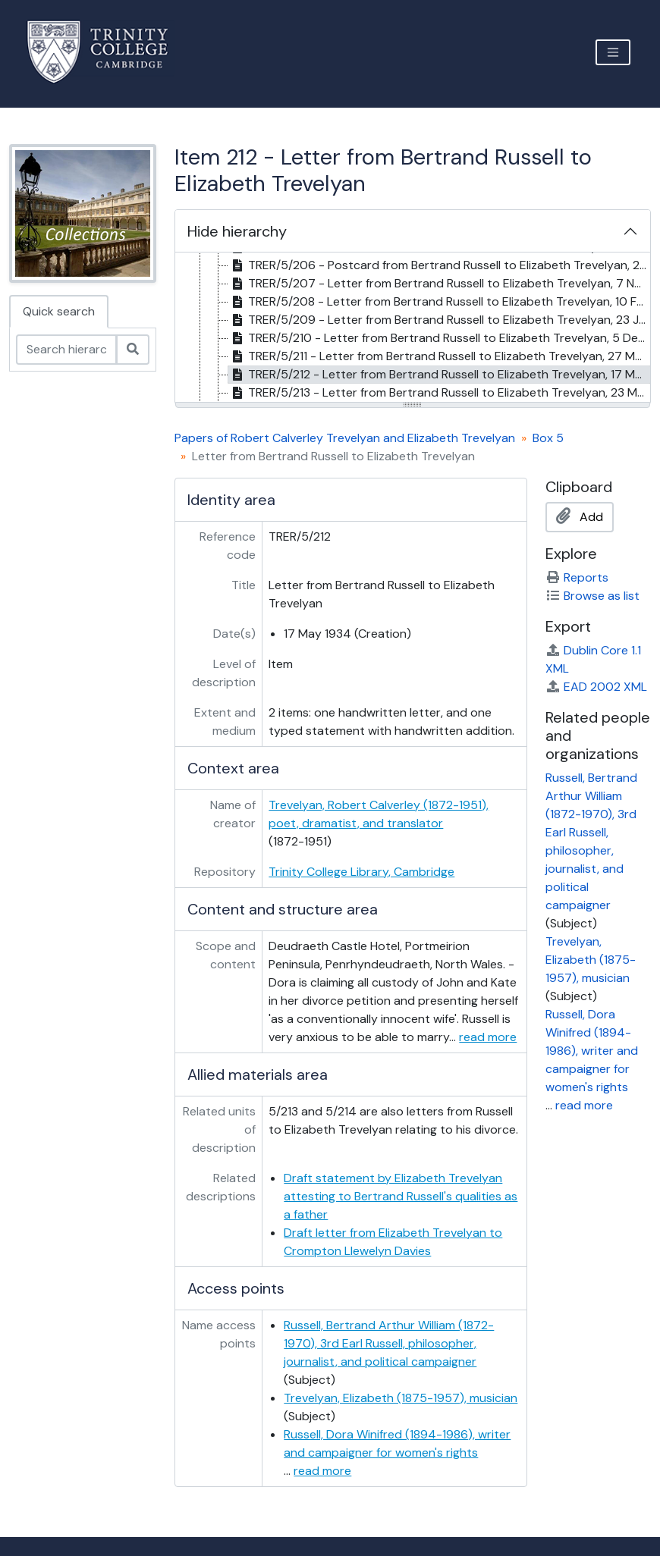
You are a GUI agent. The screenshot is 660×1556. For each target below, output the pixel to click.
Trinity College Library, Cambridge (361, 872)
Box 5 (548, 438)
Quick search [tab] (59, 311)
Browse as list (592, 596)
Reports (576, 577)
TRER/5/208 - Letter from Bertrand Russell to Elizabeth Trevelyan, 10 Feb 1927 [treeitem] (439, 302)
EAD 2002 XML (596, 687)
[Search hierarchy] (66, 349)
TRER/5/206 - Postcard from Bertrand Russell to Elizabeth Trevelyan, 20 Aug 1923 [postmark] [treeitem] (439, 265)
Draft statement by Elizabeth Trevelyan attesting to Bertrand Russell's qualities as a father (400, 1196)
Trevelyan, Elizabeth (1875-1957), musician (400, 1398)
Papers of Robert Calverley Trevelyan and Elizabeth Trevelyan (344, 438)
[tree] (413, 328)
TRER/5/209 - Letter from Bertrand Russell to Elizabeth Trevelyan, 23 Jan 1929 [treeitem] (439, 320)
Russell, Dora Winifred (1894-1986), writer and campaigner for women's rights (591, 1050)
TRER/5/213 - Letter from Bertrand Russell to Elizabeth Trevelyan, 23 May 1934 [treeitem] (439, 393)
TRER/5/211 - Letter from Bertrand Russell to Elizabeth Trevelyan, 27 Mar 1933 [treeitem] (439, 356)
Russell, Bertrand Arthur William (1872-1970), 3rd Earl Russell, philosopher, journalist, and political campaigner (389, 1343)
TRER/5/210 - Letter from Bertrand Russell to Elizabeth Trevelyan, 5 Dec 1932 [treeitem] (439, 338)
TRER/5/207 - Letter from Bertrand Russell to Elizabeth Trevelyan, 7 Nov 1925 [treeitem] (439, 283)
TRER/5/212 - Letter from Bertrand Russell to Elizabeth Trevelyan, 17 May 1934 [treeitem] (439, 374)
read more (488, 1037)
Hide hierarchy (237, 231)
